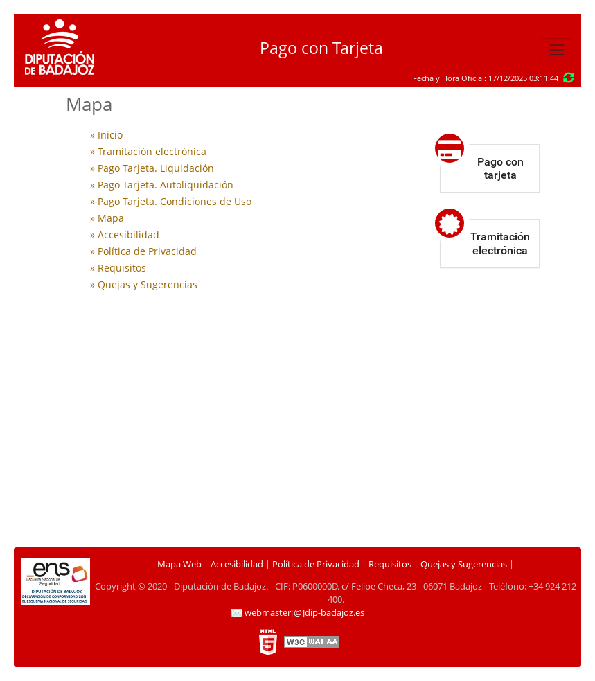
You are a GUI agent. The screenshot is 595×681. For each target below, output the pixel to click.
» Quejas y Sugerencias (143, 284)
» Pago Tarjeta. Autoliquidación (161, 184)
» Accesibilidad (124, 234)
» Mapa (107, 217)
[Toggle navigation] (557, 50)
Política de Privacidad (315, 564)
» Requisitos (118, 267)
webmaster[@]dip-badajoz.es (297, 613)
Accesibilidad (237, 564)
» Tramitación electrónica (148, 151)
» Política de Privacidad (143, 251)
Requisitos (389, 564)
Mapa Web (179, 564)
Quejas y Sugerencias (463, 564)
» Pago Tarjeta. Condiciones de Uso (170, 201)
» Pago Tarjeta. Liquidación (152, 168)
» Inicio (106, 134)
